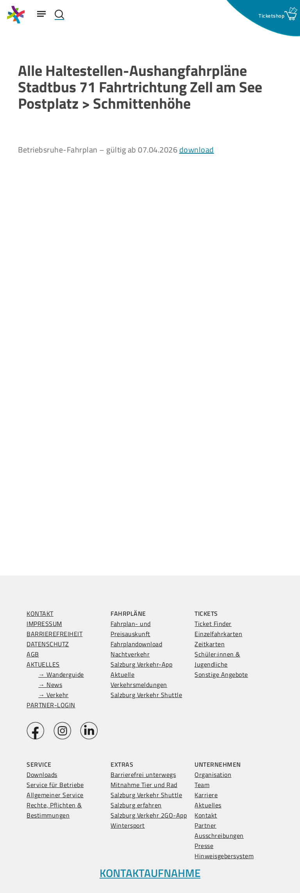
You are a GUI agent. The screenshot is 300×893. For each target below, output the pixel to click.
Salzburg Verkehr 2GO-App (149, 815)
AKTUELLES (43, 664)
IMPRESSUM (44, 623)
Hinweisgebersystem (224, 856)
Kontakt (206, 815)
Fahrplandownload (136, 644)
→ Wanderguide (61, 674)
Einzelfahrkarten (218, 633)
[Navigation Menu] (41, 14)
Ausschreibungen (219, 835)
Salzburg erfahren (136, 805)
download (196, 149)
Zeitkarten (210, 644)
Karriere (206, 795)
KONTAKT (40, 613)
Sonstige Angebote (221, 674)
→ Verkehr (53, 694)
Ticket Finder (213, 623)
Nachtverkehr (130, 654)
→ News (50, 684)
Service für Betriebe (55, 784)
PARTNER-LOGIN (51, 705)
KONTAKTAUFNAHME (150, 872)
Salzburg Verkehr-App (141, 664)
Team (202, 784)
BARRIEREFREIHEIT (54, 633)
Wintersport (128, 825)
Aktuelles (208, 805)
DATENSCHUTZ (48, 644)
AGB (33, 654)
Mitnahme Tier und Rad (144, 784)
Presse (204, 845)
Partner (205, 825)
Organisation (213, 774)
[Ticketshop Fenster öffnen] (271, 16)
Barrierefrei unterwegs (143, 774)
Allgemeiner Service (55, 795)
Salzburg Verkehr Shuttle (146, 694)
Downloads (42, 774)
